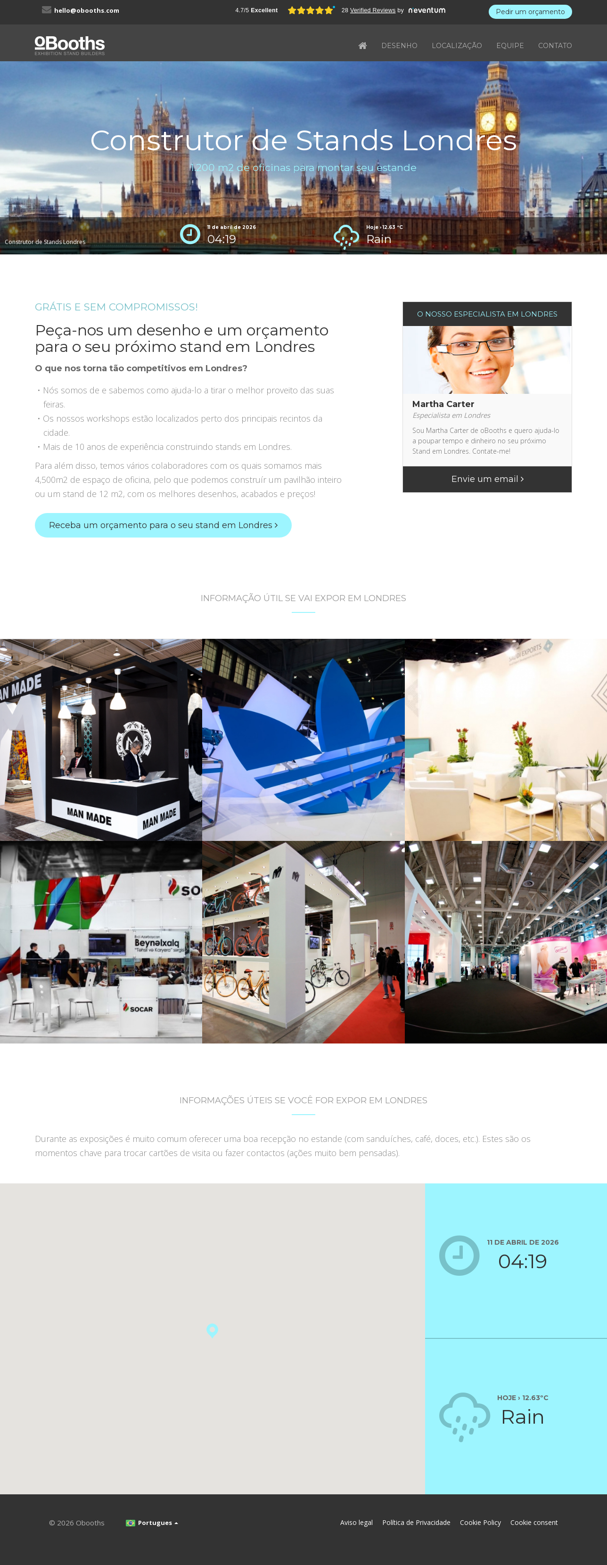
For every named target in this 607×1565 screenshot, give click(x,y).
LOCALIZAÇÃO (457, 45)
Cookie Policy (480, 1522)
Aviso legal (356, 1522)
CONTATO (555, 45)
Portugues (152, 1522)
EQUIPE (510, 45)
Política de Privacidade (416, 1522)
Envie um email (487, 479)
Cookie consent (534, 1522)
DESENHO (399, 45)
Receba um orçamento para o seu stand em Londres (163, 525)
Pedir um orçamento (530, 12)
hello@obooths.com (86, 10)
